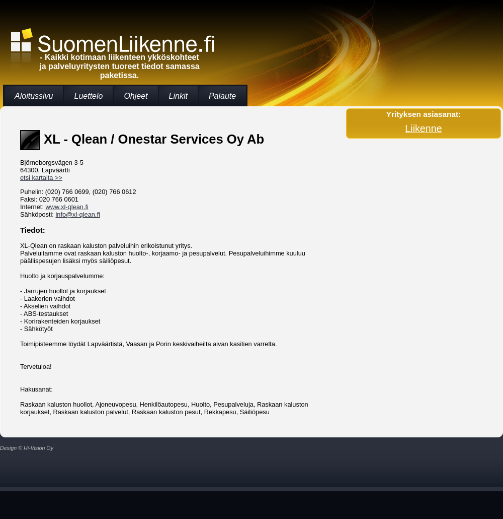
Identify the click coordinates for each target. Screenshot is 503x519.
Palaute (222, 96)
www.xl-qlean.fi (67, 207)
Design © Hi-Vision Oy (26, 448)
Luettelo (88, 96)
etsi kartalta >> (41, 177)
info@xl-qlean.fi (77, 214)
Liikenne (423, 128)
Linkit (178, 96)
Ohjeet (135, 96)
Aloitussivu (34, 96)
